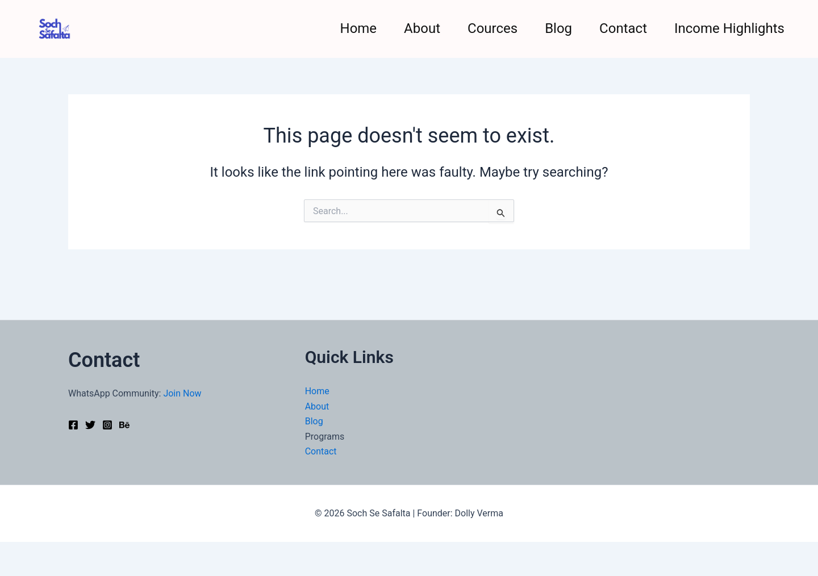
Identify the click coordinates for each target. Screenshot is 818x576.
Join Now (182, 393)
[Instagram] (107, 425)
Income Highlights (729, 28)
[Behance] (124, 425)
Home (358, 28)
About (422, 28)
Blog (558, 28)
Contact (623, 28)
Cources (492, 28)
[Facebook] (73, 425)
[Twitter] (90, 425)
